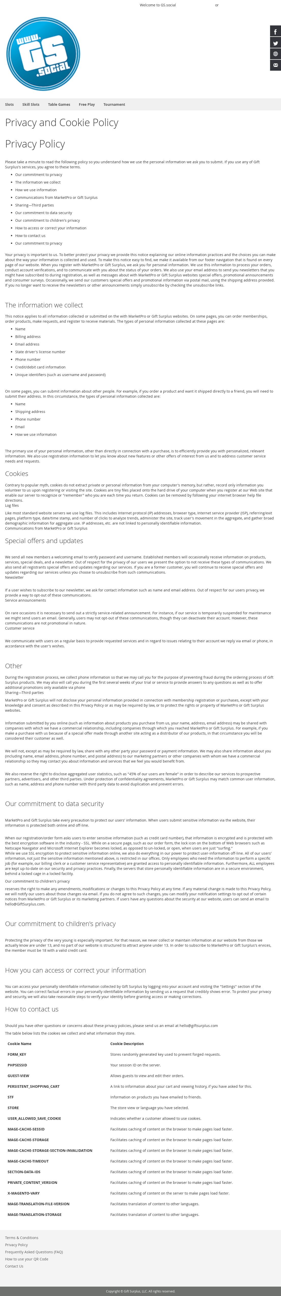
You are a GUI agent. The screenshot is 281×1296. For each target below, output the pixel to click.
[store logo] (43, 54)
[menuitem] (9, 104)
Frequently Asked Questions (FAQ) (34, 1251)
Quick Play (188, 5)
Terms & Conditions (21, 1237)
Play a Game (125, 5)
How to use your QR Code (26, 1259)
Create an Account (260, 5)
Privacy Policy (16, 1244)
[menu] (140, 104)
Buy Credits (231, 5)
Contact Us (14, 1266)
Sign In (207, 5)
